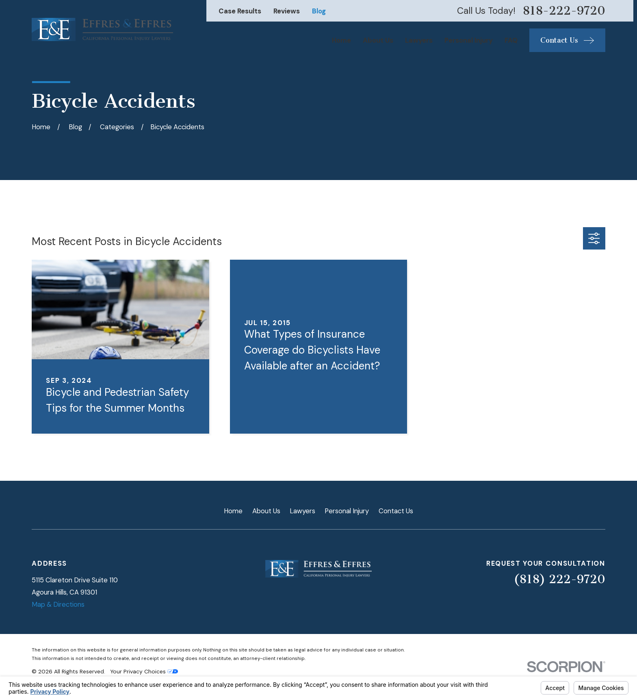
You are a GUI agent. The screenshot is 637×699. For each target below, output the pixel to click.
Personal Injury (347, 510)
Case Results (240, 11)
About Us (266, 510)
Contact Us (396, 510)
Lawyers (302, 510)
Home (233, 510)
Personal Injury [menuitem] (468, 40)
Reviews (286, 11)
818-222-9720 (563, 10)
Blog (319, 11)
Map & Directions (58, 604)
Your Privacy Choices (144, 671)
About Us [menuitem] (378, 40)
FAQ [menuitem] (511, 40)
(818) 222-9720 (559, 579)
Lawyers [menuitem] (419, 40)
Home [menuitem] (341, 40)
